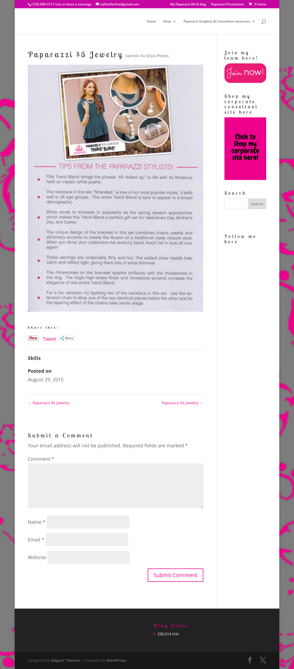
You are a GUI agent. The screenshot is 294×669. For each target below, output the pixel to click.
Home (151, 22)
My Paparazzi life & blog (188, 4)
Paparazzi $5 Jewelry (48, 402)
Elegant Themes (65, 660)
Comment (41, 459)
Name (36, 522)
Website (37, 557)
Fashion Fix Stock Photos (147, 55)
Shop (167, 22)
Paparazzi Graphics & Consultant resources (217, 22)
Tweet (49, 338)
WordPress (116, 660)
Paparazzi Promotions (227, 4)
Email (36, 539)
